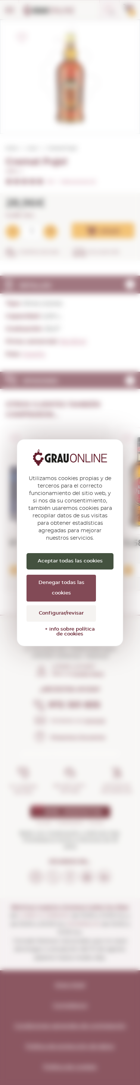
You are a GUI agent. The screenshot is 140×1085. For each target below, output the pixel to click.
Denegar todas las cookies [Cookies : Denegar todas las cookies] (61, 588)
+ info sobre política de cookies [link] (70, 632)
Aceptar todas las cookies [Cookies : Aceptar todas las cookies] (70, 561)
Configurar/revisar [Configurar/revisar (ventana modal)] (61, 613)
